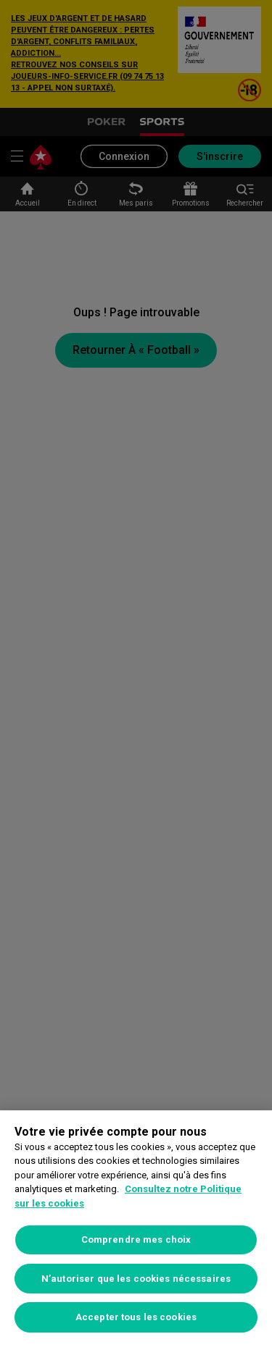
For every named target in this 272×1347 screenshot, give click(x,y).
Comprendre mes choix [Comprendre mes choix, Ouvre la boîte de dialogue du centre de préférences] (136, 1239)
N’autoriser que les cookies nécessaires (136, 1278)
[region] (136, 1228)
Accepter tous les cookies (136, 1317)
